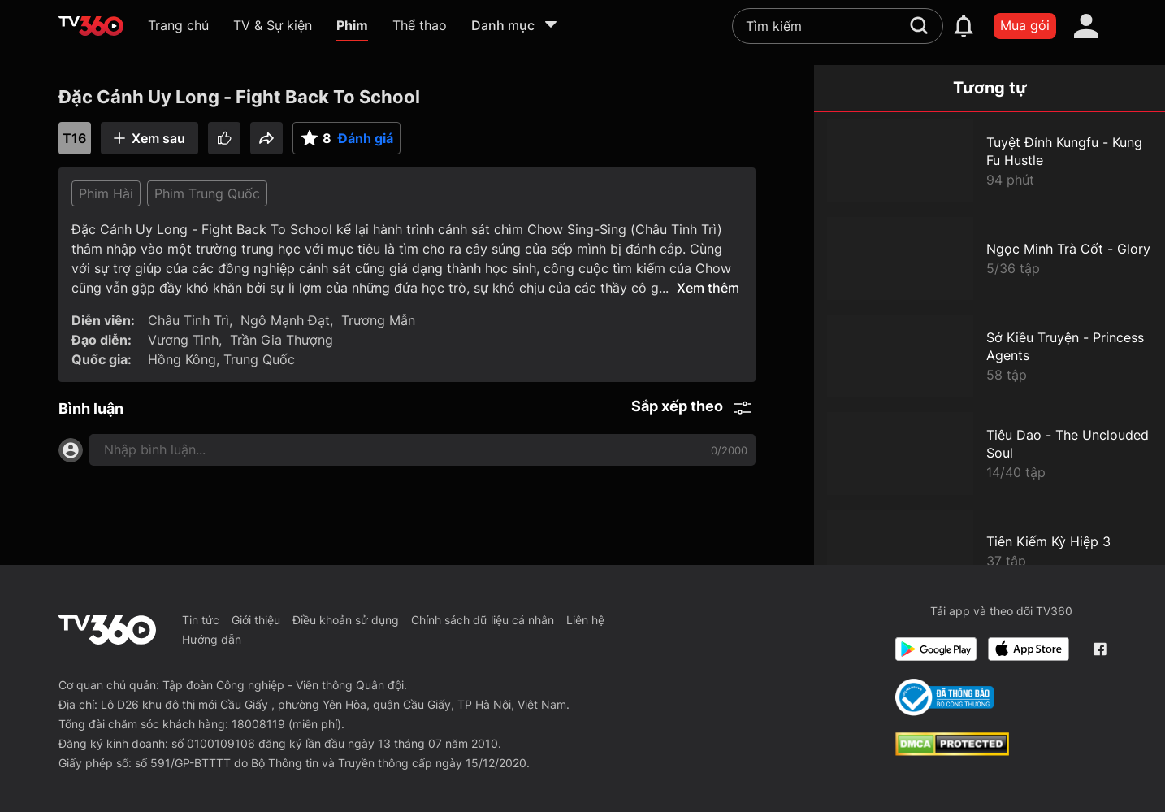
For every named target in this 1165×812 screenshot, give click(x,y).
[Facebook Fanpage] (1100, 649)
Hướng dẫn (211, 639)
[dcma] (952, 751)
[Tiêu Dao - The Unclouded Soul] (989, 453)
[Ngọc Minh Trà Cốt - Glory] (989, 258)
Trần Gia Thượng (281, 340)
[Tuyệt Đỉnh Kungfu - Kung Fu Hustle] (989, 161)
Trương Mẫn (378, 320)
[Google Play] (936, 649)
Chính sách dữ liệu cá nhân (482, 620)
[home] (90, 26)
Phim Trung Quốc (207, 193)
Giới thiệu (256, 620)
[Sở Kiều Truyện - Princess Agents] (989, 356)
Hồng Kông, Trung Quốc (221, 359)
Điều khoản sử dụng (345, 620)
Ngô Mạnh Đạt (285, 320)
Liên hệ (585, 620)
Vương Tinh (183, 340)
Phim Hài (106, 193)
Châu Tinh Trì (188, 320)
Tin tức (200, 620)
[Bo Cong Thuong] (944, 697)
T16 (74, 138)
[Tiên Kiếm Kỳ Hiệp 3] (989, 551)
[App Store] (1028, 649)
